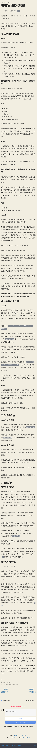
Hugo (15, 738)
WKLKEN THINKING (11, 745)
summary (7, 680)
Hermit (25, 738)
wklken (16, 735)
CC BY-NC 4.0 (24, 735)
